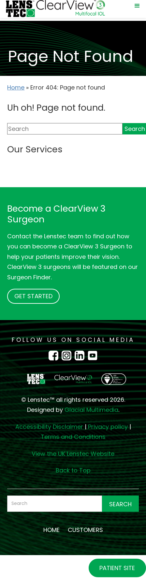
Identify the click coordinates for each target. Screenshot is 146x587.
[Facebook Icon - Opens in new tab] (55, 355)
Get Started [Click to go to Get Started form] (33, 296)
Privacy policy (108, 427)
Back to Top (73, 470)
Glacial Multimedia (91, 410)
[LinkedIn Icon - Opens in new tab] (81, 355)
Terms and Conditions (73, 437)
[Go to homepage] (73, 379)
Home (15, 87)
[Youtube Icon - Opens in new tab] (92, 355)
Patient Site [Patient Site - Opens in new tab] (117, 568)
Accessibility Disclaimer (49, 427)
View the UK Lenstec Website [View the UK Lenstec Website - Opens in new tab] (73, 454)
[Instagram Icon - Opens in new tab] (68, 355)
